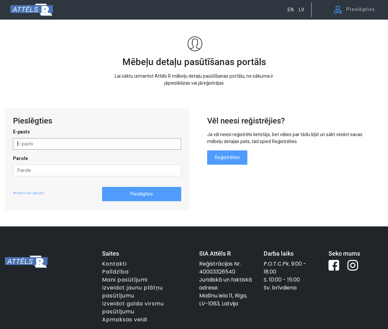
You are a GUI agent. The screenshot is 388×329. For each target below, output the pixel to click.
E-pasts (21, 131)
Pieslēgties (141, 194)
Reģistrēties (227, 157)
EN (291, 9)
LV (302, 9)
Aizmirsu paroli (28, 193)
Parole (20, 158)
